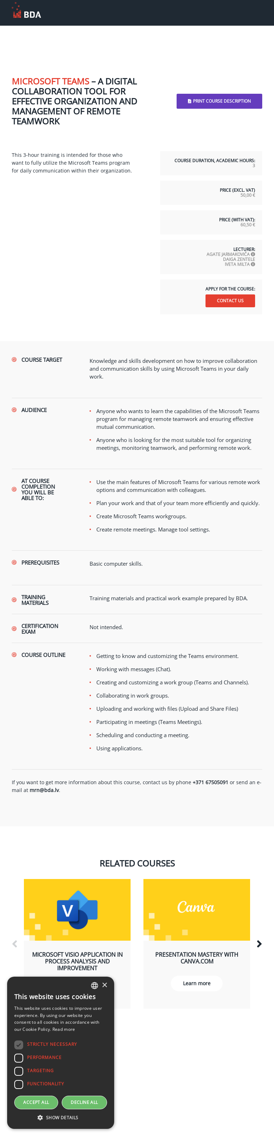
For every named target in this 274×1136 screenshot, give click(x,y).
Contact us (230, 301)
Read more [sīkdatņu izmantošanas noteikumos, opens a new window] (63, 1029)
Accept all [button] (36, 1102)
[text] (176, 368)
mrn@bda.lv (44, 790)
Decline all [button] (84, 1102)
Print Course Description (219, 101)
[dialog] (60, 1053)
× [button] (104, 985)
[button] (60, 1118)
